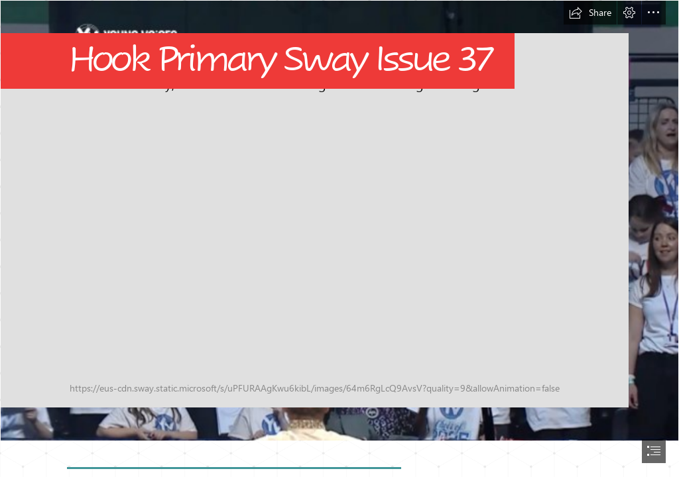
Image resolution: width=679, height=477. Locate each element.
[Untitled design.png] (339, 220)
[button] (590, 13)
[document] (339, 238)
